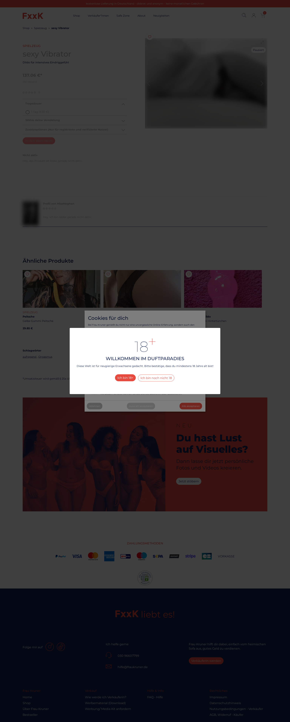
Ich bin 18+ (125, 378)
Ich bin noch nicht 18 (156, 378)
